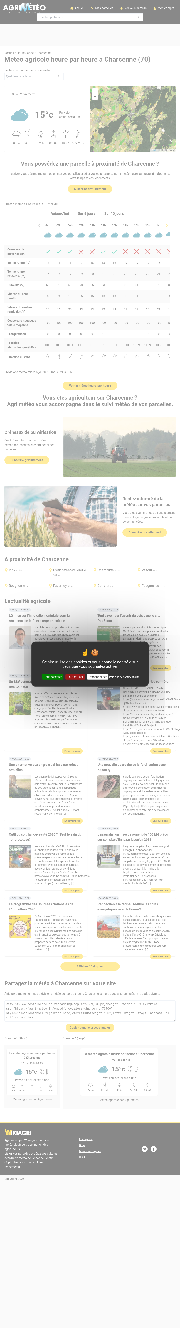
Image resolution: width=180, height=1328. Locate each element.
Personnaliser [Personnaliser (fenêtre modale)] (98, 676)
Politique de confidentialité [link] (124, 676)
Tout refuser (75, 676)
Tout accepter (53, 676)
